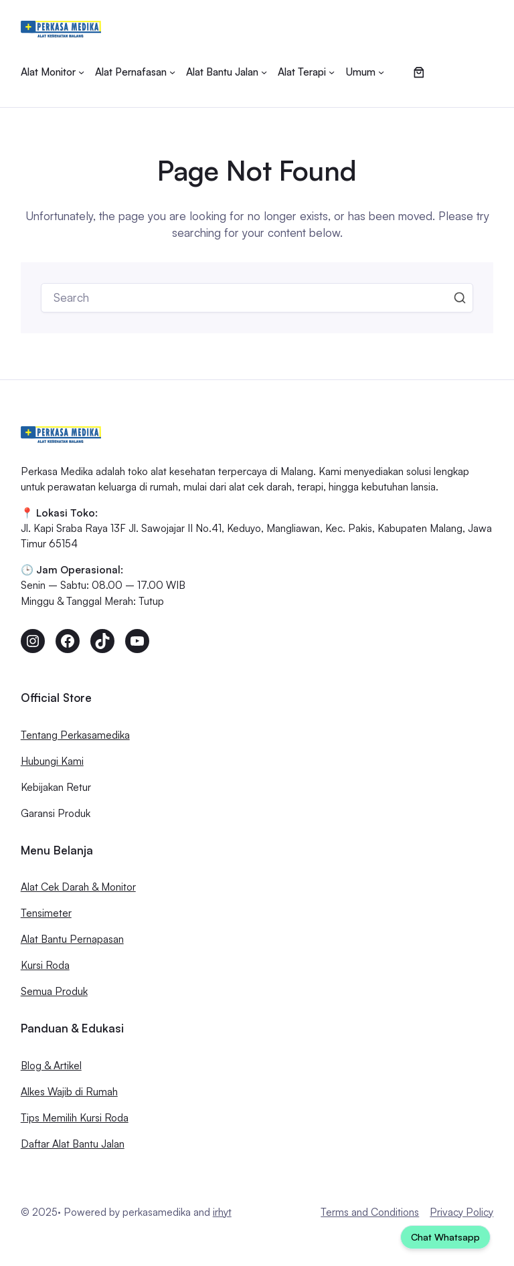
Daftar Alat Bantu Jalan (72, 1143)
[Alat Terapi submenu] (306, 72)
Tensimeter (46, 912)
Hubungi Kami (52, 760)
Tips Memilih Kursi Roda (74, 1117)
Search (459, 297)
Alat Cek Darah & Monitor (78, 886)
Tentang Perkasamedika (75, 734)
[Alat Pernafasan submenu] (135, 72)
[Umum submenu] (364, 72)
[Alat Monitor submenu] (52, 72)
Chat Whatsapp (445, 1237)
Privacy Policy (461, 1211)
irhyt (222, 1211)
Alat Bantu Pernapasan (72, 938)
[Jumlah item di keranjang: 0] (419, 72)
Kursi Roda (45, 965)
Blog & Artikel (51, 1065)
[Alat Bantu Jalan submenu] (226, 72)
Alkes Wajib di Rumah (69, 1091)
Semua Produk (54, 991)
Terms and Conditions (370, 1211)
